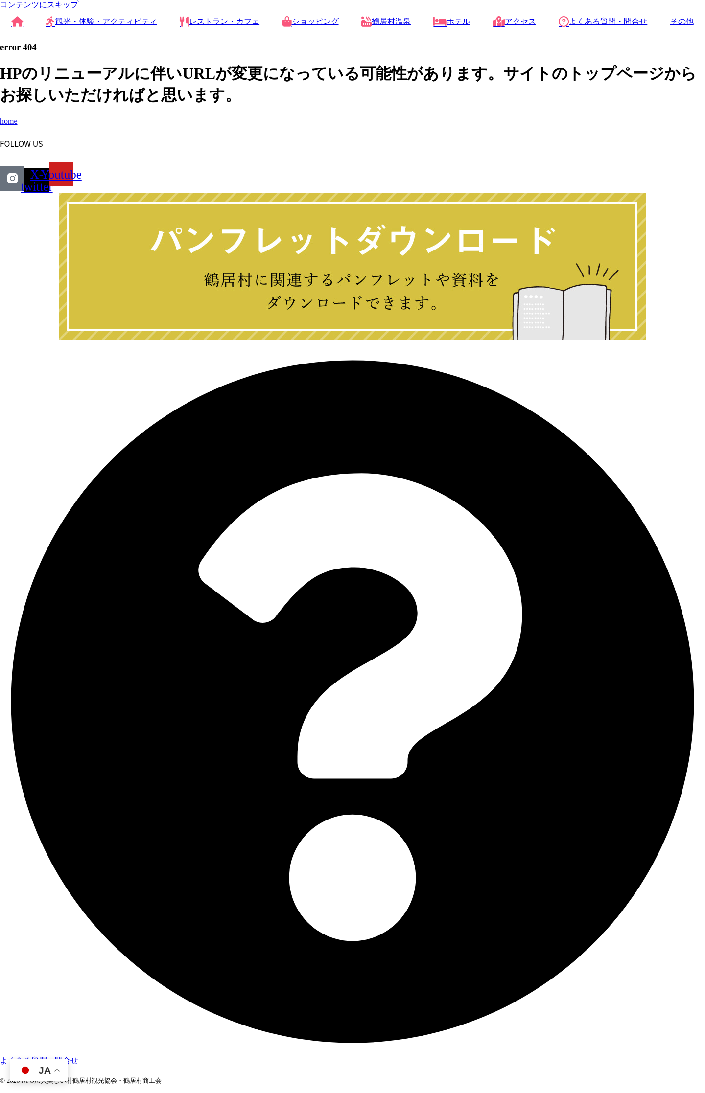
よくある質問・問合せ (603, 21)
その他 (682, 21)
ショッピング (310, 21)
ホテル (451, 21)
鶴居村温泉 (386, 21)
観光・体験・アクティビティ (101, 21)
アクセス (514, 21)
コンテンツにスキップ (39, 4)
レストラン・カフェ (219, 21)
